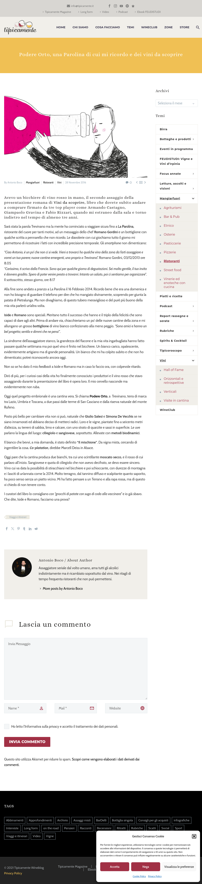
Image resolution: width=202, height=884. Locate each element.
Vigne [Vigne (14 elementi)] (50, 836)
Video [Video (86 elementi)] (37, 836)
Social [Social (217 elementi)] (165, 828)
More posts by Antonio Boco (63, 589)
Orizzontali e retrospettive (174, 381)
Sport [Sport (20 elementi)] (178, 828)
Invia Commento (27, 742)
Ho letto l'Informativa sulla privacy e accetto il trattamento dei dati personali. (64, 726)
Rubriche (167, 331)
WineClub (149, 27)
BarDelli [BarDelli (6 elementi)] (101, 820)
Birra (163, 129)
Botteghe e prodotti (175, 139)
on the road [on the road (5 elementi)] (51, 828)
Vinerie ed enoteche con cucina (174, 283)
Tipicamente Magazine (58, 12)
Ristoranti (48, 182)
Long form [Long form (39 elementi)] (31, 828)
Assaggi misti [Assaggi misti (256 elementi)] (82, 820)
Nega (145, 867)
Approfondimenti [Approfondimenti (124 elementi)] (40, 820)
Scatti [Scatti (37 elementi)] (152, 828)
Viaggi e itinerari (17, 517)
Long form (86, 12)
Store (184, 27)
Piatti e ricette (171, 296)
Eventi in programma (176, 149)
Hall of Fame (174, 370)
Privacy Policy (155, 876)
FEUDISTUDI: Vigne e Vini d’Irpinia (176, 161)
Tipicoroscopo (171, 350)
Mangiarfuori (33, 182)
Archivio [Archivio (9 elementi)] (62, 820)
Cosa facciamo (107, 27)
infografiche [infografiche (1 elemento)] (182, 820)
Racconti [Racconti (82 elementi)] (85, 828)
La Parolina (125, 226)
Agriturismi (172, 208)
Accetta (115, 867)
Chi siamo (80, 27)
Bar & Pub (172, 217)
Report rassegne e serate (174, 318)
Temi (130, 27)
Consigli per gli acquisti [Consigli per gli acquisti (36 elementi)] (153, 820)
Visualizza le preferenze (179, 867)
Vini (59, 182)
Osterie (169, 234)
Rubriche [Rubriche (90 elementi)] (137, 828)
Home (60, 27)
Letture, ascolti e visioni (173, 186)
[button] (194, 836)
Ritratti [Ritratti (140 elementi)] (121, 828)
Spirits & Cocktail (173, 340)
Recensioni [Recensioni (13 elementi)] (104, 828)
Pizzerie (170, 252)
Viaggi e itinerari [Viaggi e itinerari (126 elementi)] (16, 836)
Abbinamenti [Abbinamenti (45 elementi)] (14, 820)
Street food (172, 270)
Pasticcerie (172, 243)
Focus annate (170, 173)
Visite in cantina (176, 400)
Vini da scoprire (69, 202)
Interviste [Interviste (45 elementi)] (12, 828)
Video (105, 12)
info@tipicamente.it (82, 6)
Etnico (169, 225)
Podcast (123, 12)
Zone (168, 27)
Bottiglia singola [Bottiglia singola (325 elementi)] (122, 820)
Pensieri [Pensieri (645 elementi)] (69, 828)
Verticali (170, 391)
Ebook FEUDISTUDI (149, 12)
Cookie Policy (139, 876)
